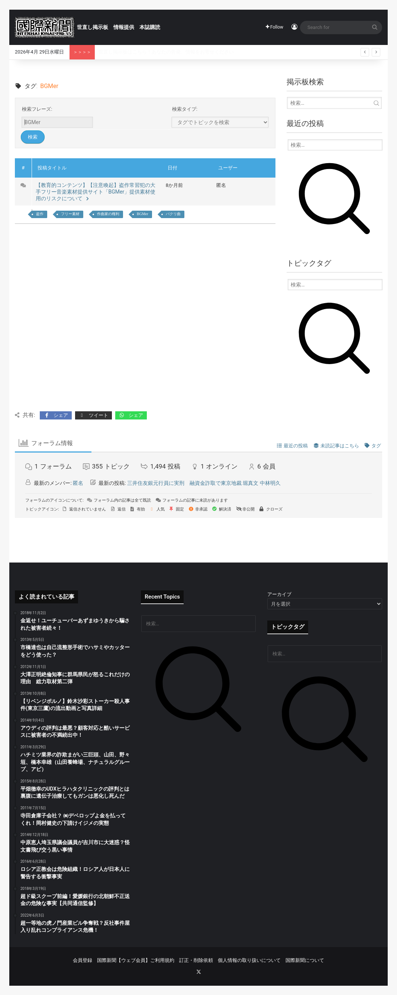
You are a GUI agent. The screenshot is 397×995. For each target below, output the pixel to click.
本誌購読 (149, 27)
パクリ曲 (173, 214)
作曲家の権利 (108, 214)
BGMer (142, 214)
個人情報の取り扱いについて (249, 960)
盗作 (39, 214)
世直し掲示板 (92, 27)
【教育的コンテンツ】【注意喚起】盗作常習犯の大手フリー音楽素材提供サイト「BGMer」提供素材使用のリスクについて (96, 191)
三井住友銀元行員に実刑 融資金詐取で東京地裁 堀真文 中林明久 (204, 483)
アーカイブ (279, 594)
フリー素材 (70, 214)
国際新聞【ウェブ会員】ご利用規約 (135, 960)
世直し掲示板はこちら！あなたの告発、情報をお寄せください (166, 52)
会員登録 (82, 960)
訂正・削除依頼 (196, 960)
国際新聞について (304, 960)
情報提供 (123, 27)
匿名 (78, 483)
